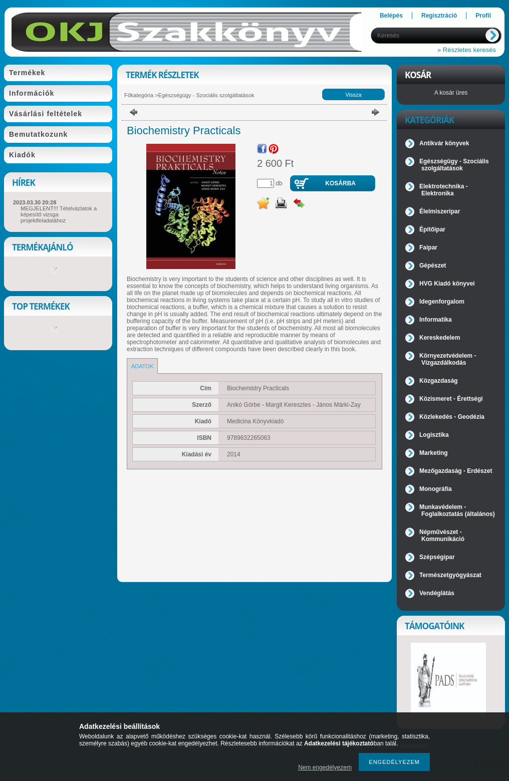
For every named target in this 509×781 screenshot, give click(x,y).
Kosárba (340, 183)
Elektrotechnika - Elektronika (443, 190)
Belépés (391, 15)
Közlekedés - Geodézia (451, 416)
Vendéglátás (436, 593)
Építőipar (432, 229)
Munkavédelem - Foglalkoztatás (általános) (457, 510)
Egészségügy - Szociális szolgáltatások (206, 95)
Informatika (435, 319)
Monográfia (435, 488)
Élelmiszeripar (439, 211)
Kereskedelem (439, 337)
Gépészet (432, 265)
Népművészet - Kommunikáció (441, 536)
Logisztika (434, 434)
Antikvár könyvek (444, 143)
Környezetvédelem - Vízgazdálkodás (447, 359)
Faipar (428, 247)
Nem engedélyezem (325, 767)
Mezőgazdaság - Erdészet (455, 470)
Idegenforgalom (441, 301)
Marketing (433, 452)
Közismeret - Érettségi (451, 398)
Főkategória (138, 95)
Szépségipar (437, 557)
